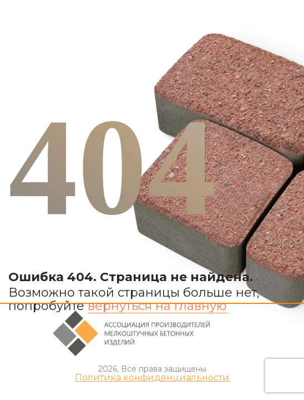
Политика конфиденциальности (152, 377)
